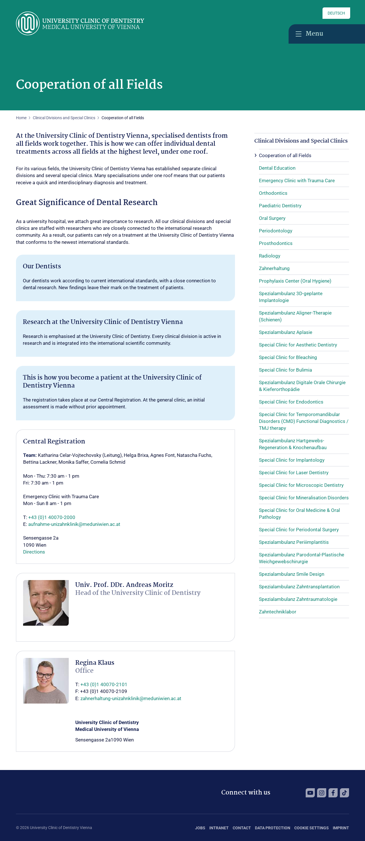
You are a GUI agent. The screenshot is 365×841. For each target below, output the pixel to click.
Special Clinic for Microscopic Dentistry (301, 485)
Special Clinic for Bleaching (288, 357)
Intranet (219, 828)
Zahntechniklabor (277, 612)
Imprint (341, 828)
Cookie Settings (311, 828)
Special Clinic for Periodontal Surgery (299, 529)
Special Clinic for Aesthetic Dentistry (298, 345)
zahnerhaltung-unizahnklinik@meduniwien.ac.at (130, 698)
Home (21, 117)
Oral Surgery (272, 218)
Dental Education (277, 168)
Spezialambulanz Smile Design (291, 574)
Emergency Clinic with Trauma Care (297, 180)
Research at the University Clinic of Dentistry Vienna (103, 322)
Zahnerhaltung (274, 268)
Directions (34, 552)
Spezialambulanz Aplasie (285, 332)
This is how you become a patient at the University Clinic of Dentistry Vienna (112, 382)
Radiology (269, 256)
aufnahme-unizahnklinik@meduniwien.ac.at (74, 524)
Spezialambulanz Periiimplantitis (294, 542)
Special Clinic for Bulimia (285, 370)
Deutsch (336, 13)
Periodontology (275, 231)
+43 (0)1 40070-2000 (51, 517)
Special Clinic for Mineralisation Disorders (304, 497)
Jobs (200, 828)
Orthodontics (273, 193)
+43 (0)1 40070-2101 (103, 684)
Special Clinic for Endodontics (291, 402)
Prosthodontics (276, 243)
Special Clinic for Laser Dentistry (293, 472)
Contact (242, 828)
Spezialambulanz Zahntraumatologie (298, 599)
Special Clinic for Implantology (292, 460)
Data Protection (272, 828)
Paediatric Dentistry (280, 205)
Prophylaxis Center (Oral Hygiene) (295, 281)
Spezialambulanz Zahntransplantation (299, 586)
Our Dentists (42, 267)
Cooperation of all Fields (285, 155)
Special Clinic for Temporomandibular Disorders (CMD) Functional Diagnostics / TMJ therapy (303, 421)
